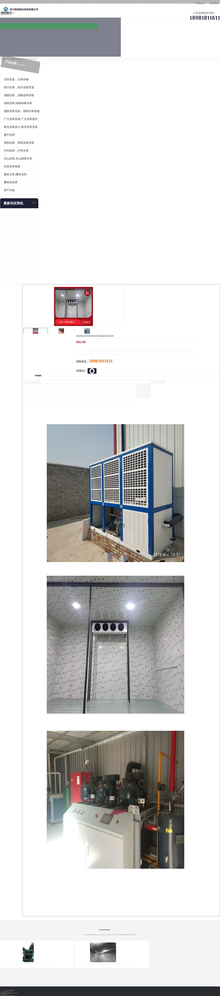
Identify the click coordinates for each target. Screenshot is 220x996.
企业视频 (78, 36)
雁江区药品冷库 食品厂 (15, 223)
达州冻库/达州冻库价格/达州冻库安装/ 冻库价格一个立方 (77, 929)
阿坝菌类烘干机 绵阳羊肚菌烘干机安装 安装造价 (19, 261)
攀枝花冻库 (11, 171)
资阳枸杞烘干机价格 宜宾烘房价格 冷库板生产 (19, 238)
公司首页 (15, 36)
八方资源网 (31, 974)
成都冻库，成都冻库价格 (19, 84)
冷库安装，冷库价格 (16, 68)
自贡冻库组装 (12, 155)
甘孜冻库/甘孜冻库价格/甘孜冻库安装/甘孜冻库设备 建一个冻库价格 (127, 929)
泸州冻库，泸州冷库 (16, 139)
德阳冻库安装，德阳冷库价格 (22, 99)
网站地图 (67, 974)
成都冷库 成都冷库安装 (21, 929)
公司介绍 (109, 36)
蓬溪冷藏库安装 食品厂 (15, 246)
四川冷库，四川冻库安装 (19, 76)
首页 (15, 45)
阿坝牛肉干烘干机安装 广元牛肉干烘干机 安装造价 (19, 216)
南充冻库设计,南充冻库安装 (21, 115)
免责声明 (43, 974)
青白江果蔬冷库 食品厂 (15, 201)
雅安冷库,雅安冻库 (15, 163)
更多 (33, 192)
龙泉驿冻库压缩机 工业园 (16, 208)
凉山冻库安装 (41, 45)
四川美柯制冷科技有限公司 (25, 970)
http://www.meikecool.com (62, 831)
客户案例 (171, 36)
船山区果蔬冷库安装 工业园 (17, 231)
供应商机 (47, 36)
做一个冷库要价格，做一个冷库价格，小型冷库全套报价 (165, 929)
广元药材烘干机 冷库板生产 (17, 269)
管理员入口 (55, 974)
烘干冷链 (9, 178)
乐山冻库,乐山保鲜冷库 (18, 147)
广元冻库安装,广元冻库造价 (21, 107)
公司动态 (140, 36)
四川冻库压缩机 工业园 (15, 254)
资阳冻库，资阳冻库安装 (19, 131)
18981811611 (146, 118)
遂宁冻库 (9, 123)
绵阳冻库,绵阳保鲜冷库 (18, 91)
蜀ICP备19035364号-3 (46, 965)
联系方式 (202, 36)
